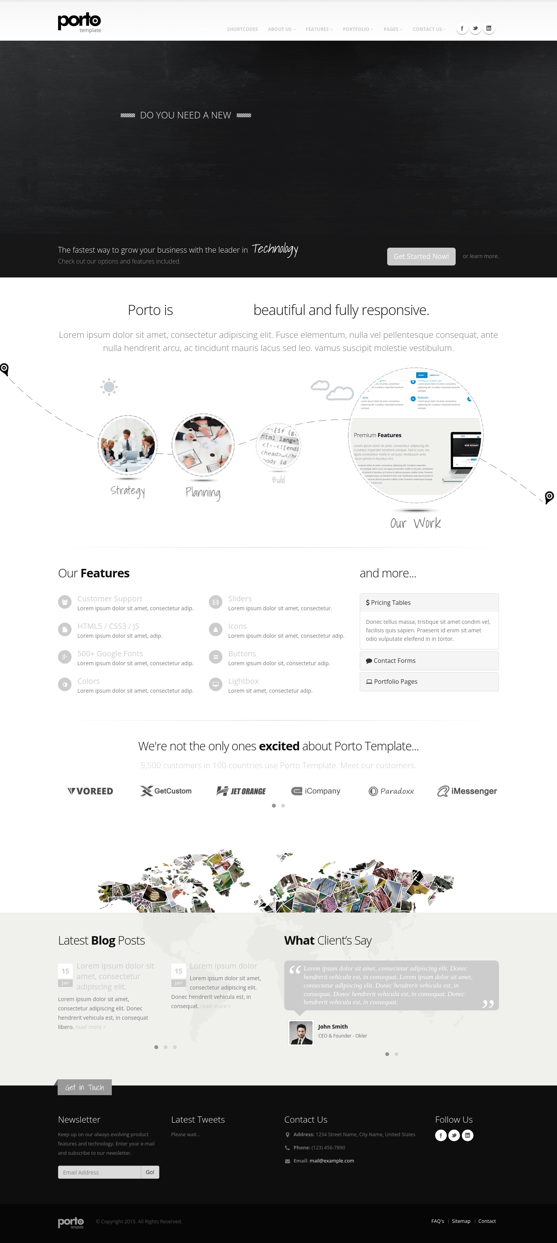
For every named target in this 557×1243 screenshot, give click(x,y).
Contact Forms (391, 660)
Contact (487, 1221)
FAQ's (437, 1221)
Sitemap (461, 1221)
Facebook (462, 28)
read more (90, 1027)
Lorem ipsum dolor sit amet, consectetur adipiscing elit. (115, 976)
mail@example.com (332, 1160)
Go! (150, 1172)
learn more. (484, 256)
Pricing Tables (388, 602)
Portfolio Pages (391, 681)
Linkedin (489, 28)
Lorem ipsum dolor (223, 965)
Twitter (475, 28)
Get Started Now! (421, 256)
